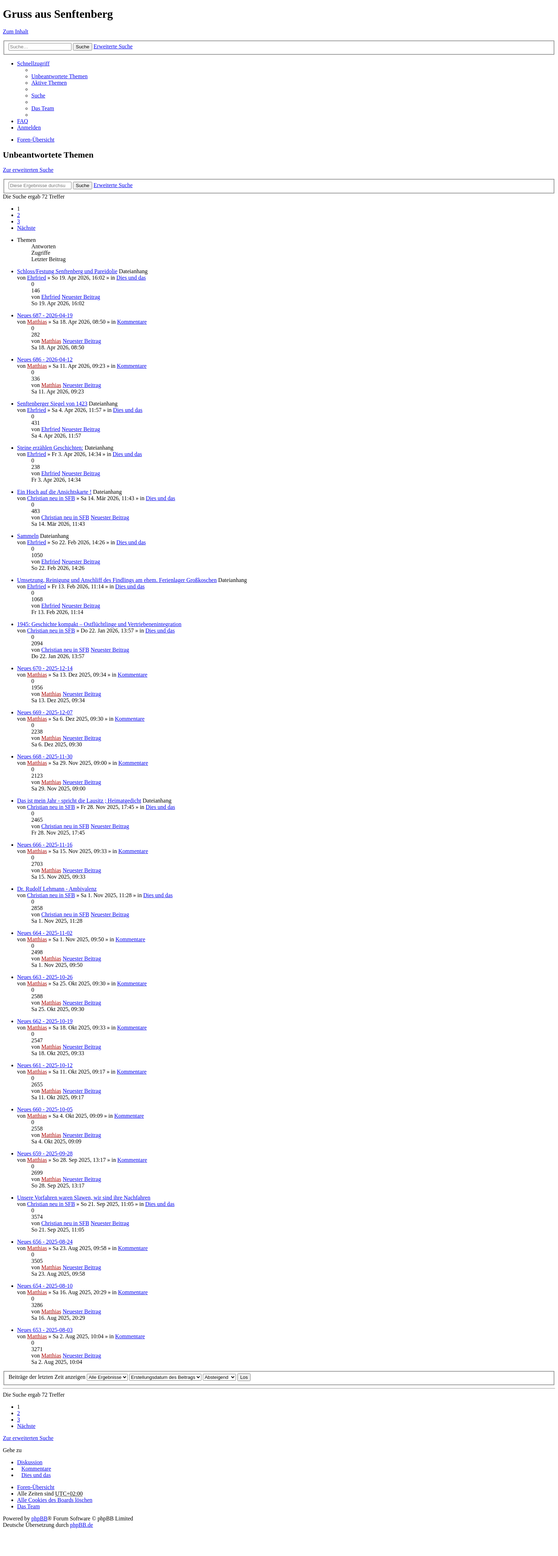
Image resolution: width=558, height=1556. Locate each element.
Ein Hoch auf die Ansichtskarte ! (54, 492)
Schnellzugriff (33, 63)
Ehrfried (36, 278)
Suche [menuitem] (38, 95)
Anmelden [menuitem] (29, 128)
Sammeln (27, 536)
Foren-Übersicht (35, 140)
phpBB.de (81, 1525)
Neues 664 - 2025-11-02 (44, 933)
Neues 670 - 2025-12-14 (45, 668)
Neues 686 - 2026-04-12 (45, 359)
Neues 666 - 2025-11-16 (44, 845)
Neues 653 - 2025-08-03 (45, 1330)
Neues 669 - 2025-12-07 (45, 712)
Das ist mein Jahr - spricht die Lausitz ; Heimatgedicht (79, 801)
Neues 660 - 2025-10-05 (45, 1109)
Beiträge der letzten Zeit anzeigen (68, 1377)
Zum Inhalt (15, 31)
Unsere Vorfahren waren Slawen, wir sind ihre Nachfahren (83, 1198)
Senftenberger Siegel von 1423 (52, 404)
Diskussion (29, 1462)
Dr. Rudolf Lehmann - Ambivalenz (57, 889)
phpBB (39, 1518)
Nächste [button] (26, 228)
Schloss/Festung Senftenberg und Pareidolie (67, 271)
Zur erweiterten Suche (28, 170)
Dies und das (131, 278)
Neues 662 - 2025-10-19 (45, 1021)
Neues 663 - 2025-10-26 (45, 977)
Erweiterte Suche (113, 46)
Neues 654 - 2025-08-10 (45, 1286)
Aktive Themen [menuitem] (49, 83)
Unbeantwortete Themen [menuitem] (59, 76)
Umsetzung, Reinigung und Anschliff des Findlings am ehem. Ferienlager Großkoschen (117, 580)
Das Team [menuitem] (42, 108)
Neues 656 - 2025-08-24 (45, 1242)
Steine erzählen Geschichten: (50, 448)
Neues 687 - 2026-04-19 (45, 315)
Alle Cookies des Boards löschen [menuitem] (55, 1500)
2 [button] (18, 215)
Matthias (37, 322)
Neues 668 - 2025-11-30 (44, 756)
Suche (82, 46)
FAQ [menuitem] (22, 121)
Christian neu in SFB (51, 498)
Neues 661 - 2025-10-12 (45, 1065)
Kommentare (132, 322)
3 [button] (18, 221)
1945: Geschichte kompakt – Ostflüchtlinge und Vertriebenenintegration (99, 624)
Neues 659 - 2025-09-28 (45, 1153)
